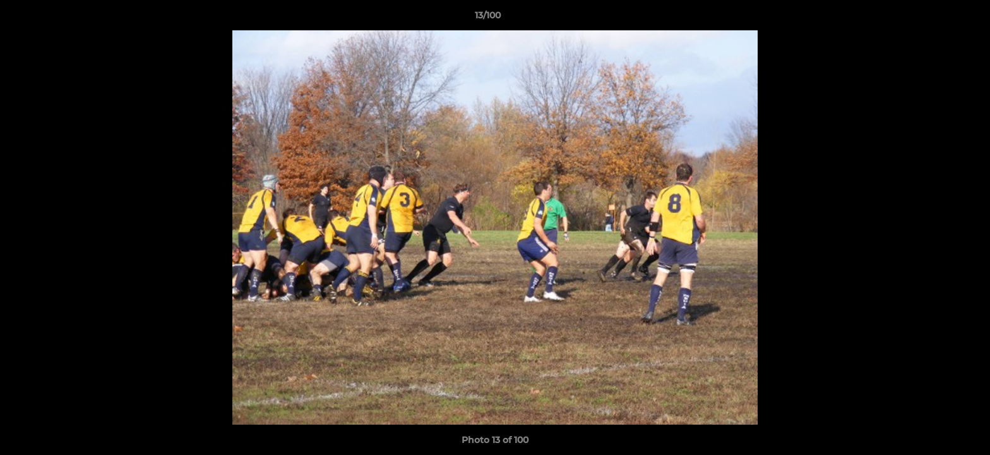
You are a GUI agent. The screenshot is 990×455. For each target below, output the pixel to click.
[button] (937, 18)
